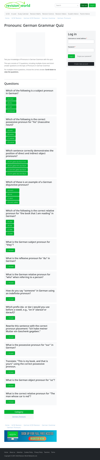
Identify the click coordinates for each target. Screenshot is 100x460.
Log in (92, 5)
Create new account (81, 64)
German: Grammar (48, 18)
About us (12, 452)
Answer (10, 250)
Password (71, 47)
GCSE (8, 14)
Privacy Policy (38, 452)
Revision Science (48, 14)
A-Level (13, 14)
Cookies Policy (28, 452)
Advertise (19, 452)
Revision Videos (60, 14)
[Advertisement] (81, 125)
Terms (53, 452)
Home (7, 18)
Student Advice (73, 14)
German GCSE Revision (32, 18)
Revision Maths (35, 14)
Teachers (47, 452)
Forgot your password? (84, 56)
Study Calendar (23, 14)
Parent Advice (85, 14)
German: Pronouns (64, 18)
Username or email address (77, 38)
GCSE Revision (17, 18)
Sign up (84, 5)
